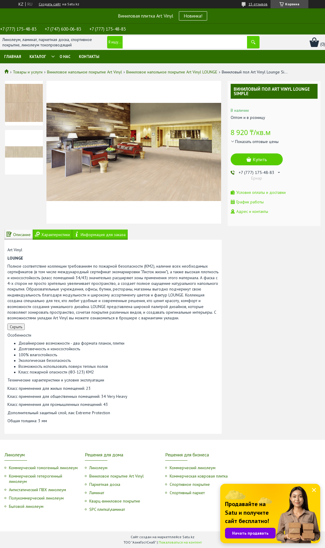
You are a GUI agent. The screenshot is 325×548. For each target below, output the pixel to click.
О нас (65, 56)
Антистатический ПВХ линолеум (37, 489)
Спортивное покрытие (190, 484)
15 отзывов (258, 4)
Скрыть (16, 326)
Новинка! (193, 16)
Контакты (89, 56)
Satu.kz (188, 537)
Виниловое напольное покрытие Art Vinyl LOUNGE (171, 72)
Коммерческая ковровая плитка (199, 476)
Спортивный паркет (187, 492)
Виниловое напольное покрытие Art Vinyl (84, 72)
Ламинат (96, 492)
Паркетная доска (104, 484)
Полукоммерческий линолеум (36, 498)
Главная (12, 56)
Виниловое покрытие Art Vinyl (116, 476)
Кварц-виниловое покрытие (114, 501)
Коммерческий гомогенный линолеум (43, 467)
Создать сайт (50, 4)
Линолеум (98, 467)
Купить (260, 159)
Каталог (37, 56)
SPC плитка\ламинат (107, 509)
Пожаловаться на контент (180, 542)
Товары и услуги (28, 72)
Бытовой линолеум (26, 506)
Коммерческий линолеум (192, 467)
